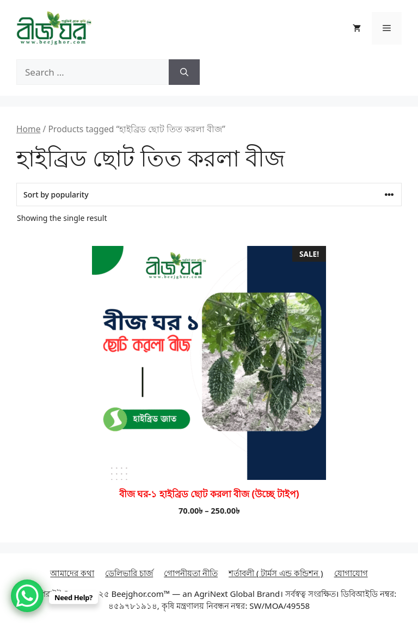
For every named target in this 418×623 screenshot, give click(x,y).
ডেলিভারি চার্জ (129, 573)
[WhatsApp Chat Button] (27, 595)
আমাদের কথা (72, 573)
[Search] (184, 72)
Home (28, 129)
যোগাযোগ (351, 573)
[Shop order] (209, 194)
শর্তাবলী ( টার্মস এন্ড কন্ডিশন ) (276, 573)
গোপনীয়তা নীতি (191, 573)
